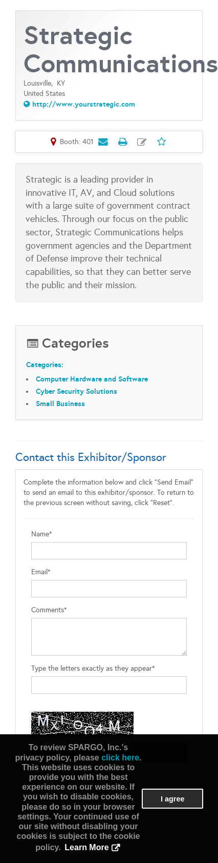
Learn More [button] (86, 847)
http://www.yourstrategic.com (83, 104)
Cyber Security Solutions (76, 391)
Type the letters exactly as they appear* (93, 668)
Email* (41, 572)
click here (120, 757)
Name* (41, 534)
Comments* (49, 610)
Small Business (60, 403)
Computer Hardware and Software (92, 379)
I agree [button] (172, 799)
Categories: (44, 364)
